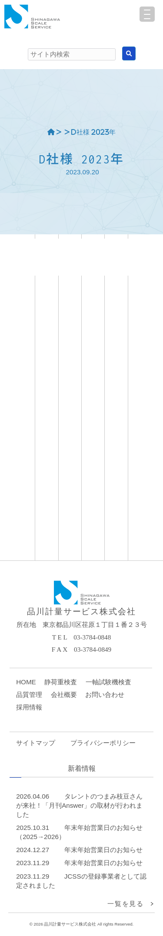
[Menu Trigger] (147, 14)
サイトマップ (35, 742)
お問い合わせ (104, 694)
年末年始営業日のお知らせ (103, 849)
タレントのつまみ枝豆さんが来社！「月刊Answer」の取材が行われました (79, 805)
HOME (26, 682)
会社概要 (64, 694)
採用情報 (29, 707)
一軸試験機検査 (108, 682)
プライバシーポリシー (103, 742)
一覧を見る (125, 903)
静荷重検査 (60, 682)
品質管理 (29, 694)
